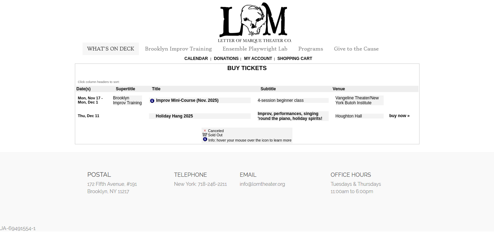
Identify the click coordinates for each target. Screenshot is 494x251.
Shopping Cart (294, 58)
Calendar (196, 58)
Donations (226, 58)
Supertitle (125, 88)
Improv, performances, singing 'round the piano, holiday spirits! (290, 116)
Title (156, 88)
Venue (339, 88)
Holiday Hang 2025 (174, 116)
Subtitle (268, 88)
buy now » (399, 115)
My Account (257, 58)
